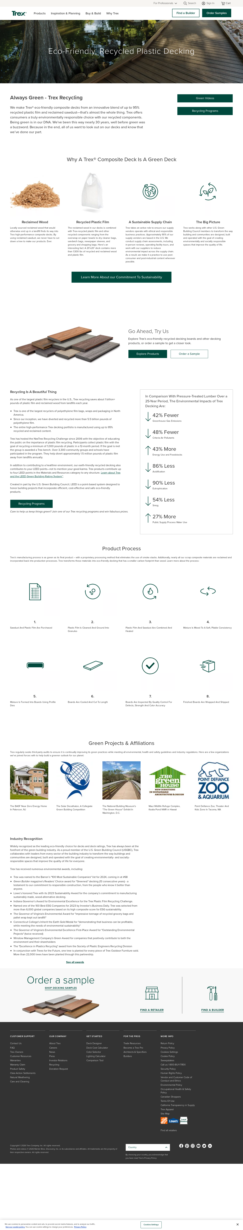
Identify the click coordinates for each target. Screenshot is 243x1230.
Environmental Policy (171, 1085)
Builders (128, 1056)
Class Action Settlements (22, 1073)
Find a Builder (186, 13)
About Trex (55, 1043)
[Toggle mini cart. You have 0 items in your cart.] (226, 3)
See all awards (75, 962)
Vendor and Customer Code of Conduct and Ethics (176, 1079)
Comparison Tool (94, 1060)
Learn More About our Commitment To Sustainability (121, 277)
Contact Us (15, 1043)
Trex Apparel (167, 1109)
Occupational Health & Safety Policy (176, 1090)
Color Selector (93, 1052)
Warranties (15, 1060)
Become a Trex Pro (133, 1048)
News (52, 1052)
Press (52, 1056)
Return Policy (167, 1043)
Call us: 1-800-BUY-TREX (173, 1064)
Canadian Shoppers (171, 1097)
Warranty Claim (17, 1064)
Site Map (165, 1113)
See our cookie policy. (15, 1227)
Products (40, 13)
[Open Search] (189, 3)
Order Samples (217, 13)
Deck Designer (94, 1043)
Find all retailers (169, 1130)
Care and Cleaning (19, 1081)
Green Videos (205, 98)
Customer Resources (20, 1056)
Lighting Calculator (95, 1056)
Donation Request (58, 1069)
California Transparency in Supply (178, 1105)
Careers (53, 1048)
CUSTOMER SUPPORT (22, 1036)
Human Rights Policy (171, 1073)
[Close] (237, 1224)
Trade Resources (132, 1043)
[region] (121, 1225)
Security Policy (168, 1069)
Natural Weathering (20, 1077)
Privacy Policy (168, 1048)
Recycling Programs (205, 111)
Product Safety (17, 1069)
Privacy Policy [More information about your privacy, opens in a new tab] (80, 1227)
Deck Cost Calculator (97, 1048)
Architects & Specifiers (135, 1052)
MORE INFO (167, 1036)
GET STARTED (94, 1036)
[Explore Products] (147, 354)
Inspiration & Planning (65, 13)
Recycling (54, 1064)
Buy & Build (93, 13)
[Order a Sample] (189, 354)
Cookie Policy (168, 1056)
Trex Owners (16, 1052)
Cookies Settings (169, 1052)
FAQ (12, 1048)
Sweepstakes (167, 1060)
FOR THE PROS (132, 1036)
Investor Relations (58, 1060)
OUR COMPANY (57, 1036)
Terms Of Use (167, 1101)
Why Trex (112, 13)
